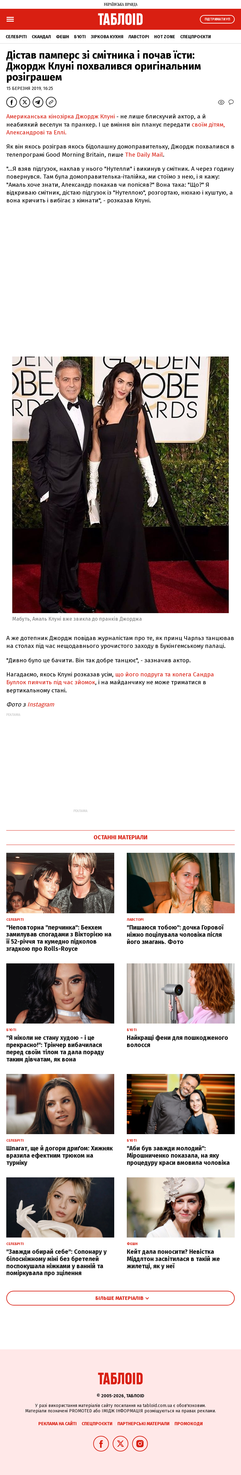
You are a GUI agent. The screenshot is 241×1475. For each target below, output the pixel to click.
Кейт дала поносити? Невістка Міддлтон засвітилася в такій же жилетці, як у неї (173, 1259)
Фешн (62, 36)
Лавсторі (138, 36)
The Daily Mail (144, 154)
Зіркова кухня (107, 36)
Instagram (40, 704)
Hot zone (164, 36)
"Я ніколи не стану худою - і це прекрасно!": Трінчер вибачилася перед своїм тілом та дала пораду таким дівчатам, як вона (55, 1048)
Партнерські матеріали (143, 1423)
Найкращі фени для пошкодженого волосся (177, 1041)
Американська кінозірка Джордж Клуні (60, 116)
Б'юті (80, 36)
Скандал (41, 36)
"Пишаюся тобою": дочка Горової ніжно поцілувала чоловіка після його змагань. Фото (175, 935)
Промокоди (188, 1423)
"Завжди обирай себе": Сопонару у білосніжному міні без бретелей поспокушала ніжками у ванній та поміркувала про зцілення (56, 1262)
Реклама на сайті (57, 1423)
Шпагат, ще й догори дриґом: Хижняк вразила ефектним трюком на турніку (59, 1155)
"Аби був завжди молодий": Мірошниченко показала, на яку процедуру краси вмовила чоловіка (178, 1155)
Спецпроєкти (195, 36)
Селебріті (16, 36)
